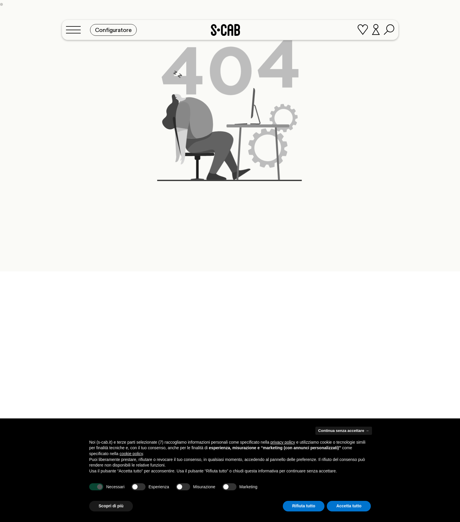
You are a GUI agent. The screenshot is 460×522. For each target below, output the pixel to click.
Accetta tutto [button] (348, 506)
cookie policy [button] (131, 453)
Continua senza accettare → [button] (343, 430)
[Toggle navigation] (75, 28)
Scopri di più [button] (111, 506)
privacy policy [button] (282, 442)
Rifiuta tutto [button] (303, 506)
